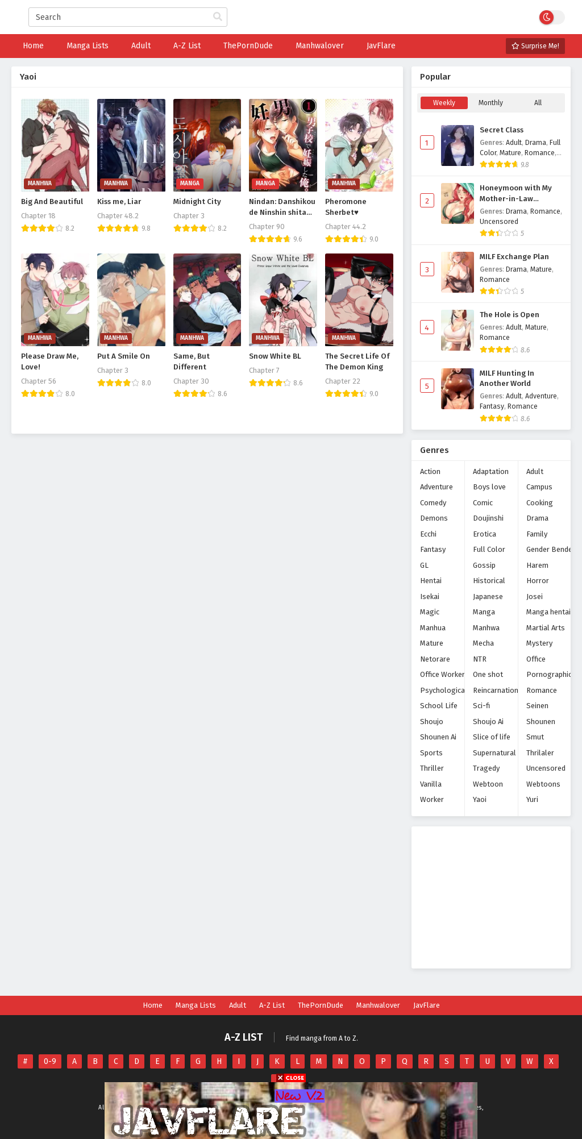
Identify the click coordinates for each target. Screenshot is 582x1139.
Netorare (435, 659)
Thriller (432, 768)
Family (536, 534)
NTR (480, 659)
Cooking (539, 502)
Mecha (483, 643)
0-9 (50, 1061)
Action (430, 471)
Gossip (484, 565)
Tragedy (486, 768)
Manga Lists (196, 1005)
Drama (535, 143)
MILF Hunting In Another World (507, 379)
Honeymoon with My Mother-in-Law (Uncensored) (516, 194)
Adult (514, 143)
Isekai (429, 596)
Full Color (489, 549)
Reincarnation (495, 690)
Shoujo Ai (488, 721)
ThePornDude (320, 1005)
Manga (484, 612)
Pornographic (549, 674)
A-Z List (272, 1005)
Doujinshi (488, 518)
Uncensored (499, 222)
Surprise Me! (535, 46)
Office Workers (444, 674)
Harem (537, 565)
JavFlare (426, 1005)
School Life (439, 705)
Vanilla (431, 784)
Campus (539, 487)
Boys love (489, 487)
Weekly (444, 103)
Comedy (433, 502)
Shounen (540, 721)
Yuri (532, 799)
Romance (540, 153)
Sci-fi (481, 705)
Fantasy (492, 406)
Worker (432, 799)
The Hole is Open (509, 314)
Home (153, 1005)
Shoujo (431, 721)
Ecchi (428, 534)
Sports (431, 753)
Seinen (537, 705)
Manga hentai (548, 612)
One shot (488, 674)
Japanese (488, 596)
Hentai (431, 580)
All (538, 103)
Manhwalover (378, 1005)
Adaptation (491, 471)
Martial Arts (545, 627)
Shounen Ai (438, 737)
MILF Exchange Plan (514, 256)
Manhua (433, 627)
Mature (510, 153)
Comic (483, 502)
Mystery (539, 643)
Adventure (541, 396)
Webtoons (543, 784)
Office (536, 659)
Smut (535, 737)
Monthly (491, 103)
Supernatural (494, 753)
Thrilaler (540, 753)
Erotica (484, 534)
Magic (429, 612)
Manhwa (486, 627)
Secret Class (501, 130)
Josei (534, 596)
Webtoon (488, 784)
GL (424, 565)
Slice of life (491, 737)
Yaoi (480, 799)
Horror (537, 580)
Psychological (443, 690)
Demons (434, 518)
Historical (489, 580)
